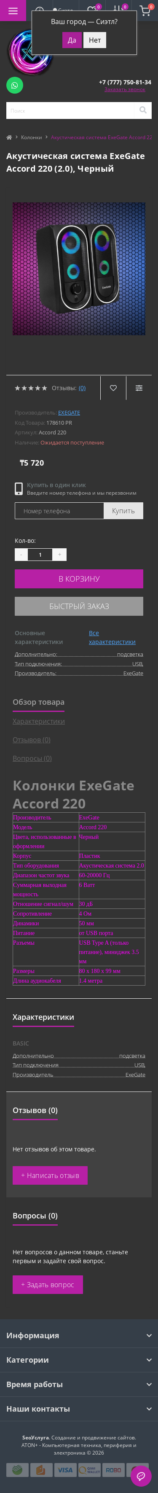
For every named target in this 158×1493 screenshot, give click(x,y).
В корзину (79, 579)
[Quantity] (40, 554)
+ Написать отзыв (50, 1175)
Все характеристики (112, 637)
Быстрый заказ (79, 606)
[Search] (143, 110)
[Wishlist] (113, 388)
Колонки (31, 137)
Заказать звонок (124, 89)
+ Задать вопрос (48, 1284)
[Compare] (139, 388)
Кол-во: (25, 540)
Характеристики (39, 721)
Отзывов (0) (32, 739)
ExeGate (69, 412)
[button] (125, 82)
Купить (123, 510)
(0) (82, 388)
